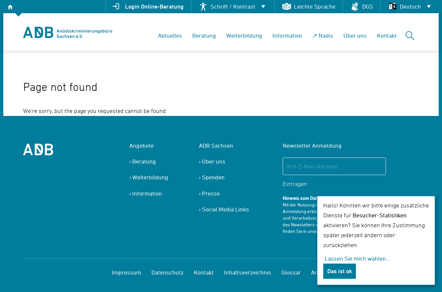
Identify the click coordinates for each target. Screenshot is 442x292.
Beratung (204, 35)
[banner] (67, 32)
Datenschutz (167, 272)
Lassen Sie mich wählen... (357, 258)
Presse (211, 193)
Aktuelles (170, 35)
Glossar (291, 272)
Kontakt (387, 35)
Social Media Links (225, 209)
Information (287, 35)
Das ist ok (339, 271)
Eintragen (295, 183)
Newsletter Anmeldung (312, 145)
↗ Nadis (322, 35)
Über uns (355, 35)
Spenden (213, 177)
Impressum (126, 272)
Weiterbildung (244, 35)
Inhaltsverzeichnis (247, 272)
